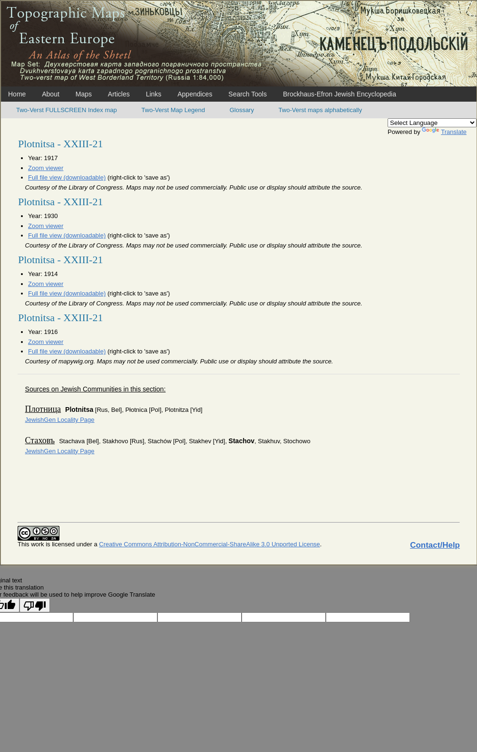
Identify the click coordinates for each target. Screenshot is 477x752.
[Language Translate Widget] (432, 122)
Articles (119, 94)
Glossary (242, 110)
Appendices (194, 94)
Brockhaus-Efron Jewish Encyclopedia (339, 94)
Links (154, 94)
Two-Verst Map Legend (173, 110)
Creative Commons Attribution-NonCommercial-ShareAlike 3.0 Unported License (209, 544)
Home (17, 94)
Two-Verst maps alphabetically (320, 110)
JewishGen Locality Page (60, 419)
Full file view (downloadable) (67, 177)
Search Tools (247, 94)
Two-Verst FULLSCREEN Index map (66, 110)
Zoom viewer (45, 167)
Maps (84, 94)
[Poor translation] (34, 605)
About (50, 94)
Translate (444, 131)
